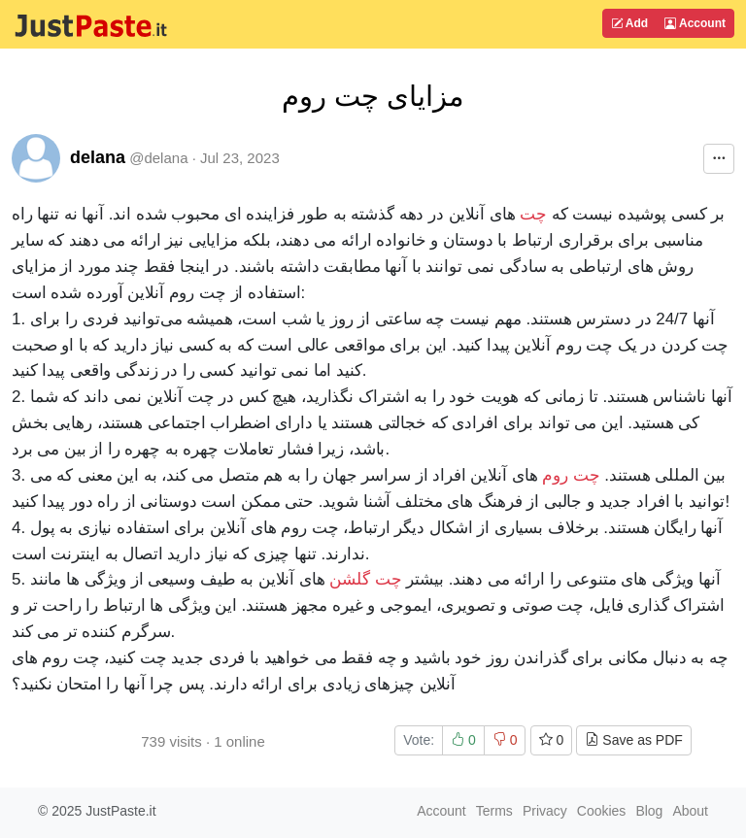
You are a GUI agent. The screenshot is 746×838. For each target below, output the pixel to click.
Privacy (545, 811)
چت (533, 214)
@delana (158, 158)
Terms (494, 811)
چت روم (570, 475)
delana (97, 157)
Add (629, 23)
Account (695, 23)
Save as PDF (633, 740)
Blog (648, 811)
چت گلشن (365, 579)
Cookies (602, 811)
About (690, 811)
